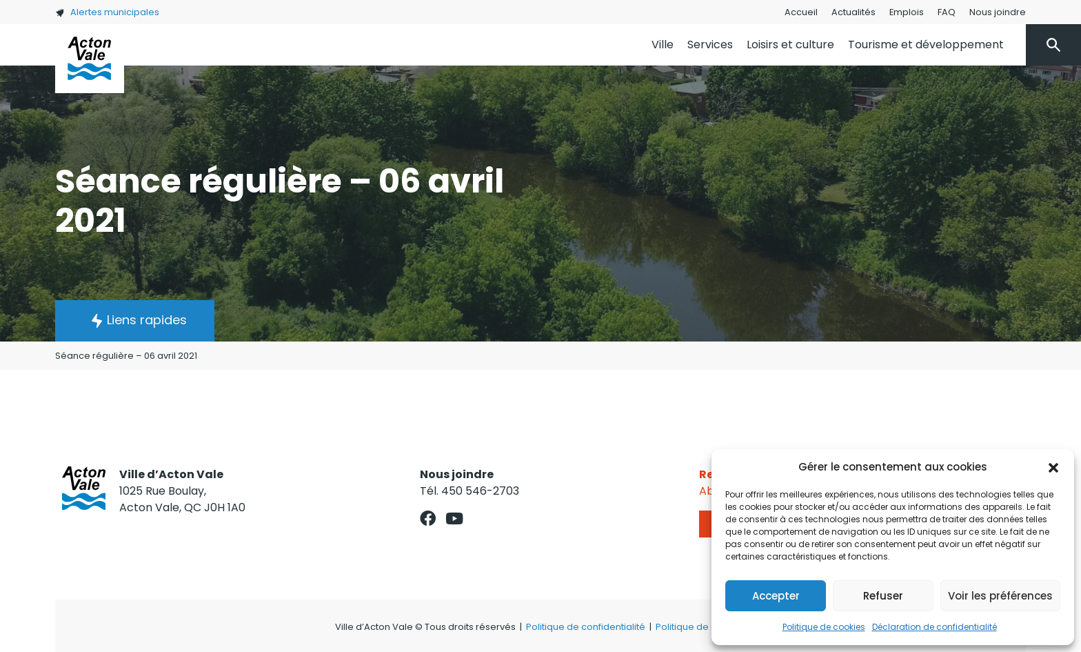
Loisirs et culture (790, 44)
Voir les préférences (1000, 596)
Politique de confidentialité (585, 626)
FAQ (947, 12)
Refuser (883, 596)
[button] (1053, 467)
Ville (662, 44)
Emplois (906, 12)
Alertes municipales (107, 12)
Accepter (776, 596)
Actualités (853, 12)
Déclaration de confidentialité (934, 627)
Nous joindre (997, 12)
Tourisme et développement (926, 44)
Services (710, 44)
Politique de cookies (823, 627)
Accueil (801, 12)
